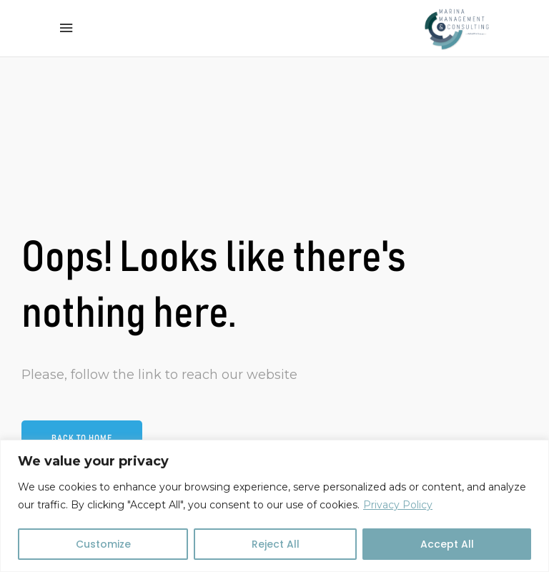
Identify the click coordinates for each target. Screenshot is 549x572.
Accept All (447, 544)
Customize (103, 544)
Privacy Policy (397, 504)
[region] (274, 506)
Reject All (276, 544)
